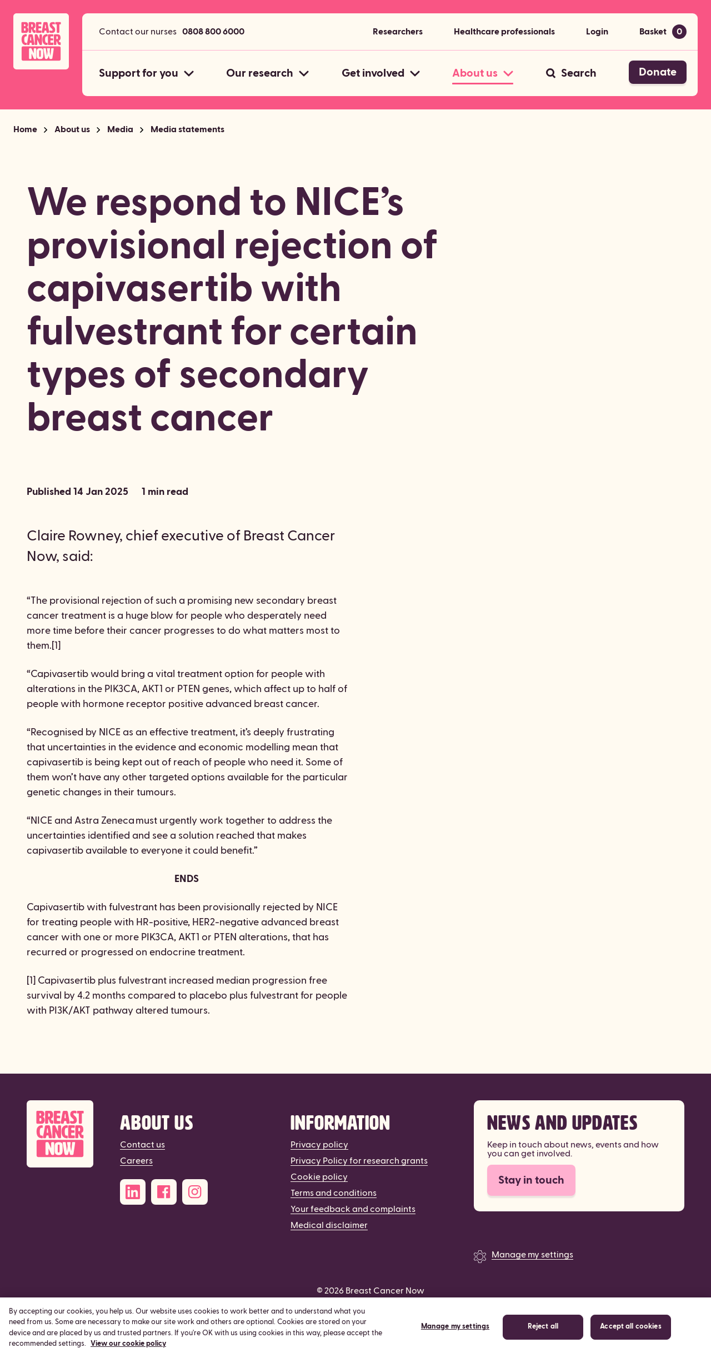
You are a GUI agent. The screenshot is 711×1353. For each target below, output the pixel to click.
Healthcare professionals (504, 31)
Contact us (142, 1144)
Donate (658, 72)
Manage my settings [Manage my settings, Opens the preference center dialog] (455, 1336)
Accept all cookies (630, 1336)
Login (597, 31)
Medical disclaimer (329, 1225)
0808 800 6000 (213, 31)
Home (25, 129)
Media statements (187, 129)
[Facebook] (164, 1192)
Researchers (398, 31)
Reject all (543, 1336)
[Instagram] (195, 1192)
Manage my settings (532, 1254)
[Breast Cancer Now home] (41, 41)
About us (72, 129)
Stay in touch (531, 1180)
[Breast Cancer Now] (60, 1133)
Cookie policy (319, 1176)
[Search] (571, 73)
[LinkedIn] (133, 1192)
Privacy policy (319, 1144)
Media (120, 129)
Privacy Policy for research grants (359, 1160)
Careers (136, 1160)
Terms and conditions (334, 1193)
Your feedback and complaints (353, 1209)
